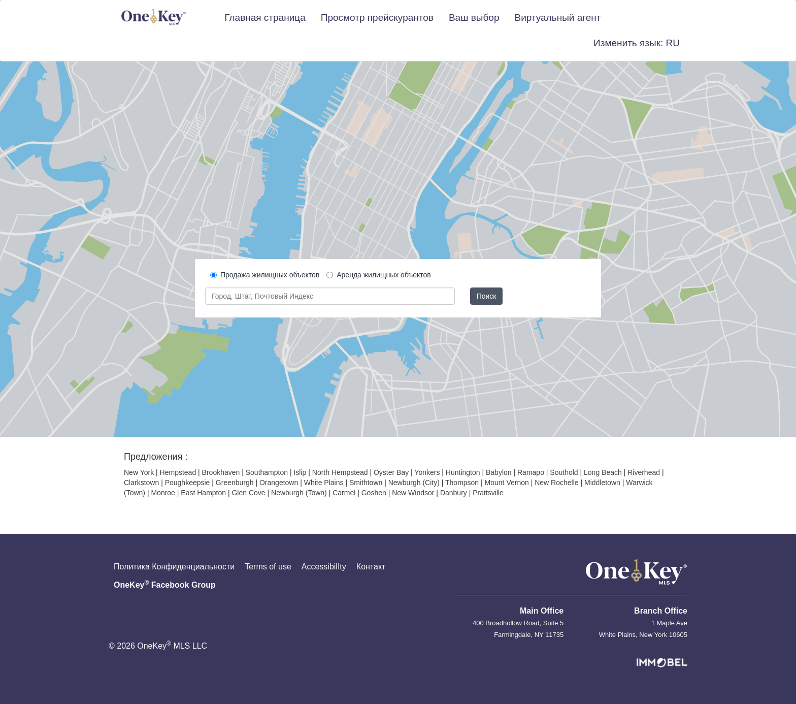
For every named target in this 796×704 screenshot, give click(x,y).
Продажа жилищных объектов (264, 275)
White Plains (324, 482)
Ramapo (530, 472)
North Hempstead (340, 472)
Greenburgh (235, 482)
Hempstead (178, 472)
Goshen (373, 493)
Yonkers (427, 472)
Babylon (499, 472)
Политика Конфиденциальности (174, 566)
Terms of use (268, 566)
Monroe (163, 493)
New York (139, 472)
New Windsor (413, 493)
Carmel (344, 493)
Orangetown (278, 482)
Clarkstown (141, 482)
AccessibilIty (324, 566)
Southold (564, 472)
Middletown (602, 482)
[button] (636, 43)
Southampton (267, 472)
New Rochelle (556, 482)
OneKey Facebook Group (165, 584)
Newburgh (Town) (299, 493)
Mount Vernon (507, 482)
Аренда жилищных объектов (378, 275)
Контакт (371, 566)
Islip (299, 472)
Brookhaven (221, 472)
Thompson (462, 482)
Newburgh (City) (414, 482)
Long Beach (603, 472)
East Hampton (203, 493)
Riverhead (643, 472)
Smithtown (365, 482)
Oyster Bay (391, 472)
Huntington (463, 472)
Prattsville (488, 493)
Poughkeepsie (187, 482)
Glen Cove (248, 493)
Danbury (453, 493)
